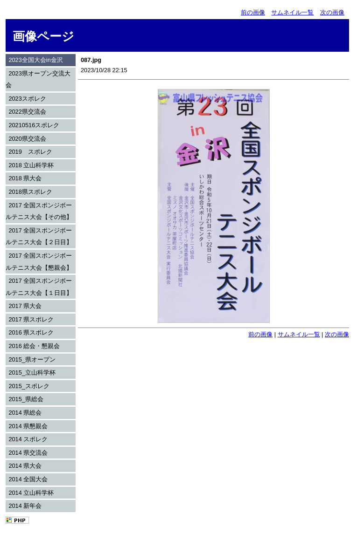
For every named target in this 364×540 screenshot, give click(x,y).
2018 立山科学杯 (31, 165)
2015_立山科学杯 (32, 372)
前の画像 (253, 12)
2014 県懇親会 (28, 426)
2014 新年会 (25, 505)
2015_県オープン (32, 359)
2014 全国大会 (28, 479)
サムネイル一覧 (292, 12)
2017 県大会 (25, 305)
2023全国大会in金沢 (35, 59)
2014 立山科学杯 (31, 492)
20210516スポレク (33, 125)
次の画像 (332, 12)
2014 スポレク (28, 439)
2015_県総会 (25, 399)
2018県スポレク (30, 191)
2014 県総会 (25, 412)
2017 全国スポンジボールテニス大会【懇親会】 (39, 261)
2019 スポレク (30, 151)
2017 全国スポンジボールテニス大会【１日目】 (39, 286)
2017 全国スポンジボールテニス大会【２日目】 (39, 236)
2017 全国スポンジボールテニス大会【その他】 (39, 211)
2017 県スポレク (31, 319)
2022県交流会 (27, 111)
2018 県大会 (25, 178)
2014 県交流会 (28, 452)
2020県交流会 (27, 138)
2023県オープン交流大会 (38, 79)
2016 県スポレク (31, 332)
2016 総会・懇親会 (34, 345)
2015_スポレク (28, 386)
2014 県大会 (25, 465)
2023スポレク (27, 98)
